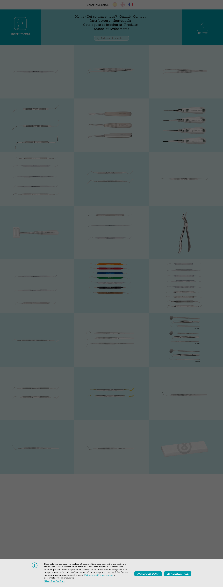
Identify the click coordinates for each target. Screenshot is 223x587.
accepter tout (148, 573)
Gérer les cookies (54, 581)
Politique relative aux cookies (99, 575)
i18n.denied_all (178, 573)
